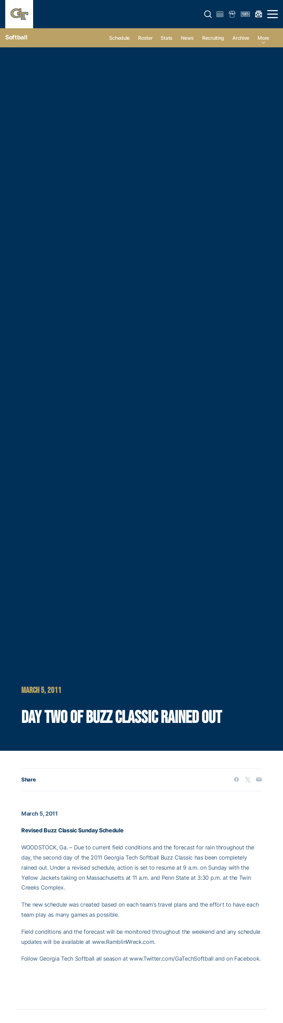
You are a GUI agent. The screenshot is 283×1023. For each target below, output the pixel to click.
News (187, 38)
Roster (145, 38)
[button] (208, 14)
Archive (240, 38)
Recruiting (213, 38)
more (263, 38)
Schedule (119, 38)
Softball (16, 37)
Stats (167, 38)
